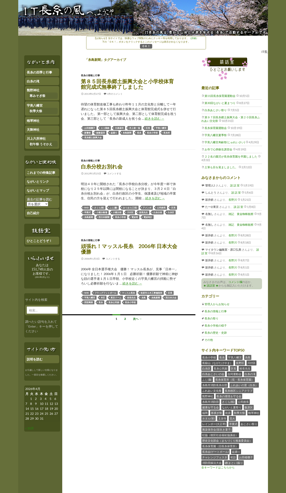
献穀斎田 (100, 132)
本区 (103, 297)
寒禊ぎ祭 (216, 413)
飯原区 (249, 407)
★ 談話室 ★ (210, 285)
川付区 (130, 212)
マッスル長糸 (128, 292)
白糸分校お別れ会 (101, 166)
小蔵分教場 (101, 212)
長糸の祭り (211, 318)
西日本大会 (170, 297)
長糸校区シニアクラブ (239, 390)
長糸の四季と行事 (39, 72)
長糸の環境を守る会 (228, 396)
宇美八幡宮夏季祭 (216, 135)
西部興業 (88, 302)
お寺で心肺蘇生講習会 (218, 149)
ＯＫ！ (146, 46)
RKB (86, 207)
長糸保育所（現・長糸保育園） (234, 379)
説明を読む (35, 359)
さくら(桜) (99, 207)
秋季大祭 (239, 413)
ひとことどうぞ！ (39, 241)
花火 (232, 418)
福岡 (205, 413)
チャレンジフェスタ (214, 457)
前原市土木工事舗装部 (151, 292)
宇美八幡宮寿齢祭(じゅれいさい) (225, 142)
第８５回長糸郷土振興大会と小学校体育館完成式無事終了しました (127, 84)
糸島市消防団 (210, 401)
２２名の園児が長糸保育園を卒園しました (231, 156)
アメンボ (147, 207)
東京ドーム (116, 297)
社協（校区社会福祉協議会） (220, 435)
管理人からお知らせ (217, 304)
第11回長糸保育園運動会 (220, 95)
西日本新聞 (104, 217)
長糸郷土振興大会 (93, 137)
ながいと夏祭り (231, 407)
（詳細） (193, 38)
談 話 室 (235, 185)
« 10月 (29, 428)
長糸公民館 (113, 302)
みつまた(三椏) (130, 207)
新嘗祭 (87, 132)
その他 (209, 339)
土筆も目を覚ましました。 (221, 167)
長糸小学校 (152, 132)
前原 (228, 413)
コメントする (114, 173)
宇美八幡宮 (161, 128)
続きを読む (154, 118)
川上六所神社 (36, 138)
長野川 (232, 199)
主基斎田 (119, 128)
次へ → (137, 318)
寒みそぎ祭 (37, 95)
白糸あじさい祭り (216, 110)
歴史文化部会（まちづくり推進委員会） (227, 440)
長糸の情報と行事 (90, 75)
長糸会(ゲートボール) (215, 451)
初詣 (233, 457)
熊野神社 (207, 396)
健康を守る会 (210, 407)
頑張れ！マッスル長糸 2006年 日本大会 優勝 (129, 249)
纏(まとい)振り (234, 462)
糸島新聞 (127, 132)
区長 (148, 128)
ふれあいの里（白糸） (244, 385)
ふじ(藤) (113, 207)
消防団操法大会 (212, 462)
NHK (86, 292)
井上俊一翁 (134, 128)
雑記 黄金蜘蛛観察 (240, 214)
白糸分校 (157, 212)
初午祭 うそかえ (41, 144)
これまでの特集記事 (41, 172)
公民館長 (161, 207)
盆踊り (114, 132)
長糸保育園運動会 (216, 128)
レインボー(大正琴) (214, 424)
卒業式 (87, 212)
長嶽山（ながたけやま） (217, 363)
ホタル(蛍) (208, 418)
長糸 (139, 132)
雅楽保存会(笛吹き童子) (216, 429)
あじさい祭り (249, 424)
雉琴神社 (253, 413)
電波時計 (147, 217)
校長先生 (143, 212)
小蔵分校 (117, 212)
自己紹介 (33, 213)
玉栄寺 (222, 418)
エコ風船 (105, 128)
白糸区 (171, 212)
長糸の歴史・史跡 (216, 332)
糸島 (143, 297)
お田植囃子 (89, 128)
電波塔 (134, 217)
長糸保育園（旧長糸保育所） (220, 446)
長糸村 (166, 132)
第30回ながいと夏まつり (220, 103)
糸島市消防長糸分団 (214, 385)
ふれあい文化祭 (212, 390)
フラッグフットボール (105, 292)
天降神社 (33, 129)
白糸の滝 (250, 374)
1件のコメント (115, 93)
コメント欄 (235, 282)
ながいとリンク (38, 181)
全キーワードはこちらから (218, 467)
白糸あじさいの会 (213, 374)
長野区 (240, 363)
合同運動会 (234, 374)
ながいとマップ (38, 190)
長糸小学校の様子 (216, 325)
